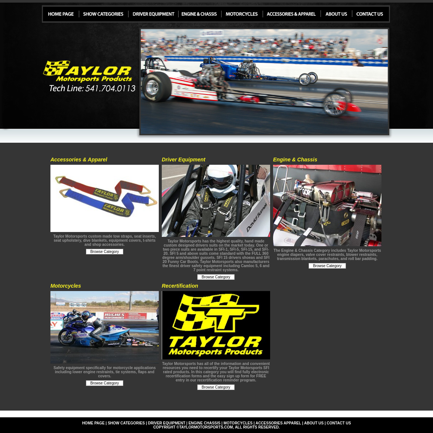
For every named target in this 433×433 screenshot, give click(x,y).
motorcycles (238, 423)
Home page (93, 423)
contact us (339, 423)
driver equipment (166, 423)
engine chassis (204, 423)
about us (314, 423)
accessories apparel (278, 423)
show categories (126, 423)
